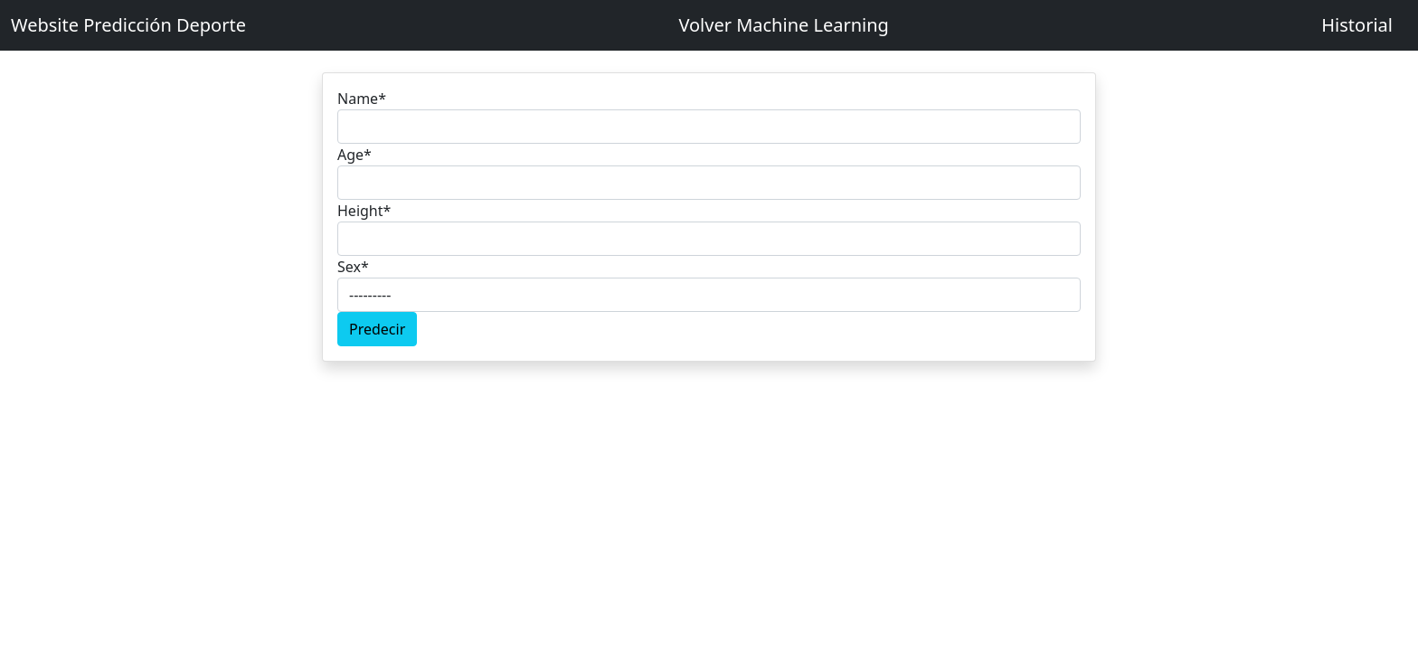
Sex (353, 267)
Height (364, 211)
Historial (1357, 25)
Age (354, 155)
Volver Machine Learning (783, 25)
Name (361, 98)
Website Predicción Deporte (128, 25)
